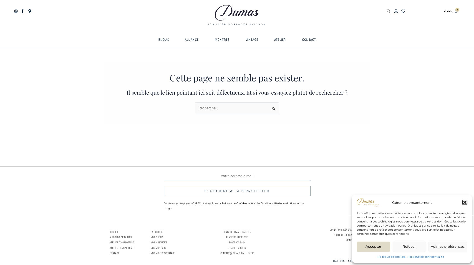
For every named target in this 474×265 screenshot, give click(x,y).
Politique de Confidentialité (237, 203)
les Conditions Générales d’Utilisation (278, 203)
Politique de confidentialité (425, 256)
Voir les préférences (448, 246)
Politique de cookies (391, 256)
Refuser (409, 246)
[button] (465, 202)
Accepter (373, 246)
